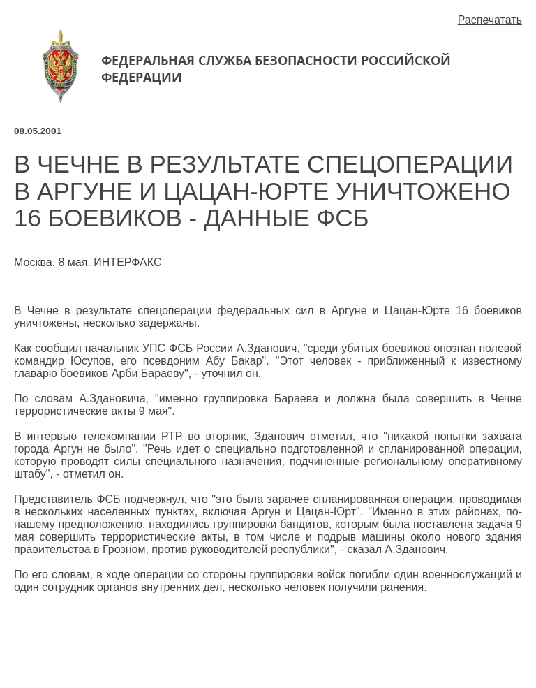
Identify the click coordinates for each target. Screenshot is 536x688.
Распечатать (490, 20)
